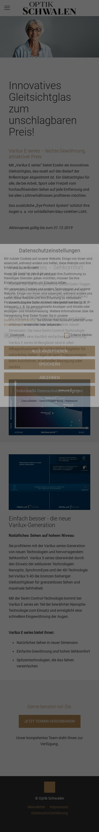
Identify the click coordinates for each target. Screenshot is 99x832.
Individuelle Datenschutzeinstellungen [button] (49, 321)
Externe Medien (78, 265)
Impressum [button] (71, 331)
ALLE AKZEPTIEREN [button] (50, 281)
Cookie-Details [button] (29, 331)
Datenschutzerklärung (19, 250)
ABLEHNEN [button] (49, 308)
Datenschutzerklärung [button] (51, 331)
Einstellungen (13, 255)
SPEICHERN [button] (49, 295)
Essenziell (14, 265)
